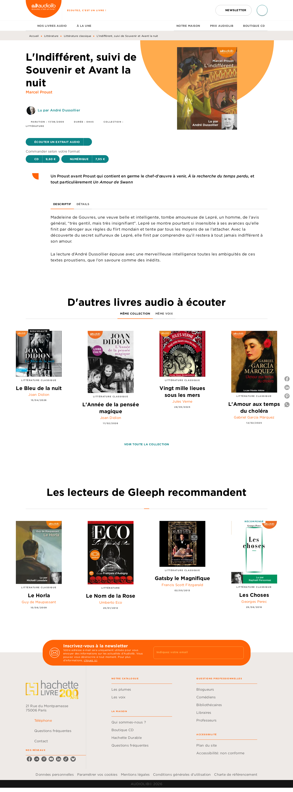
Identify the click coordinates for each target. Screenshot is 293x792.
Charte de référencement (235, 774)
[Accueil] (44, 10)
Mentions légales (135, 774)
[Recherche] (262, 10)
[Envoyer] (238, 653)
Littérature (51, 36)
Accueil (34, 36)
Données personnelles (55, 774)
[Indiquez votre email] (193, 652)
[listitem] (29, 759)
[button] (233, 10)
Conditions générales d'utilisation (182, 774)
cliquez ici (90, 660)
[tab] (30, 26)
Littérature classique (77, 36)
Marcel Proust (39, 92)
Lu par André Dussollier (59, 110)
